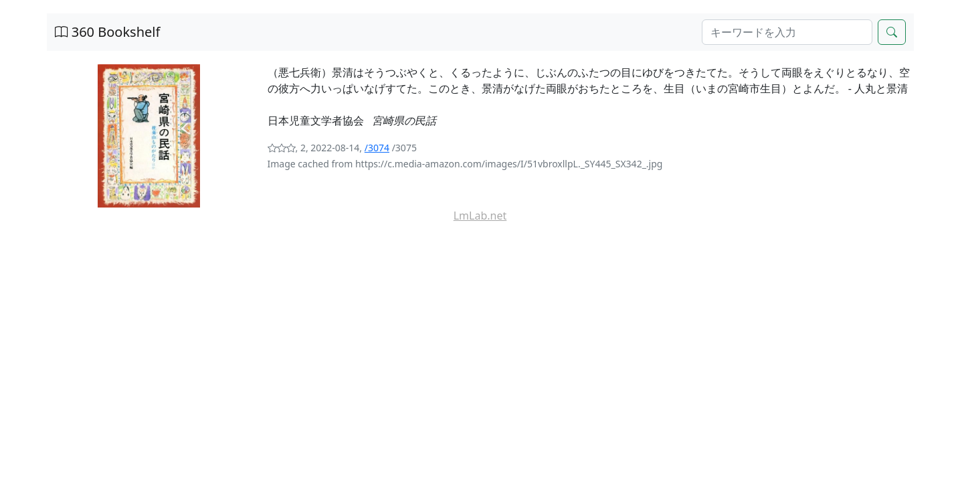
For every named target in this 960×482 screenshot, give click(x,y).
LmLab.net (480, 215)
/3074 (377, 147)
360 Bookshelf (108, 32)
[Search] (787, 32)
